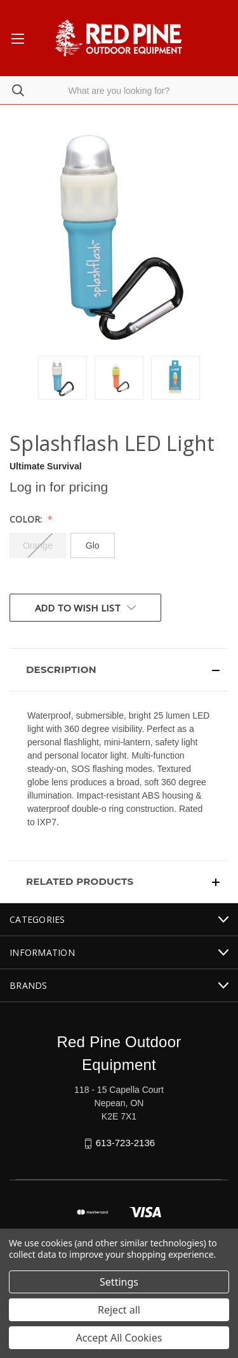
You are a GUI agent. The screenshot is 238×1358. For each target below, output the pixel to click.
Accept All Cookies (119, 1338)
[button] (119, 669)
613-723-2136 (125, 1142)
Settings (119, 1282)
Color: (27, 519)
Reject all (119, 1310)
